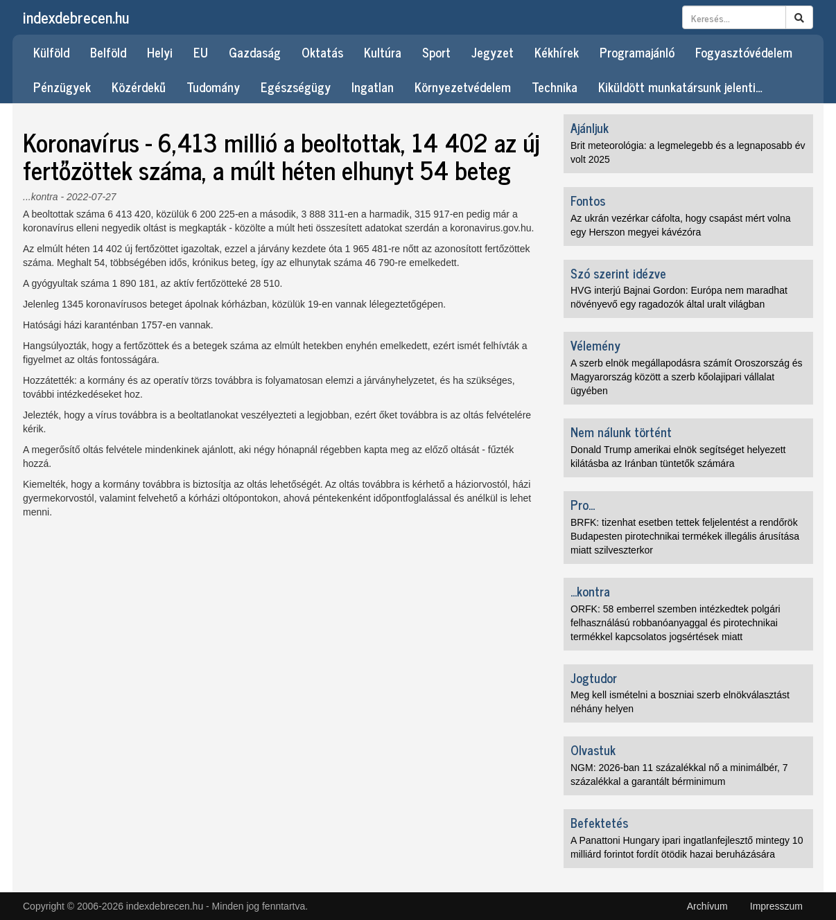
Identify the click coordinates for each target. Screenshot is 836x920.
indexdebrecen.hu (76, 17)
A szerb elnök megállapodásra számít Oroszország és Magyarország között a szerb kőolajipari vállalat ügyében (687, 376)
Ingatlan (372, 86)
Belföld (108, 52)
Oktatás (322, 52)
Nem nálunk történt (621, 431)
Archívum (707, 906)
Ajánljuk (590, 127)
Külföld (51, 52)
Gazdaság (255, 52)
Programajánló (637, 52)
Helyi (160, 52)
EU (200, 52)
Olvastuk (593, 749)
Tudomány (213, 86)
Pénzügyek (62, 86)
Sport (436, 52)
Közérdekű (139, 86)
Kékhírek (556, 52)
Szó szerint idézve (618, 273)
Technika (554, 86)
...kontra (40, 196)
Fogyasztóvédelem (743, 52)
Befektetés (599, 822)
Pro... (583, 504)
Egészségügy (296, 86)
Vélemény (595, 345)
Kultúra (382, 52)
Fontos (588, 200)
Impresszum (776, 906)
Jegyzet (492, 52)
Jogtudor (594, 677)
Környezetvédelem (463, 86)
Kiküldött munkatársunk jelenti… (680, 86)
